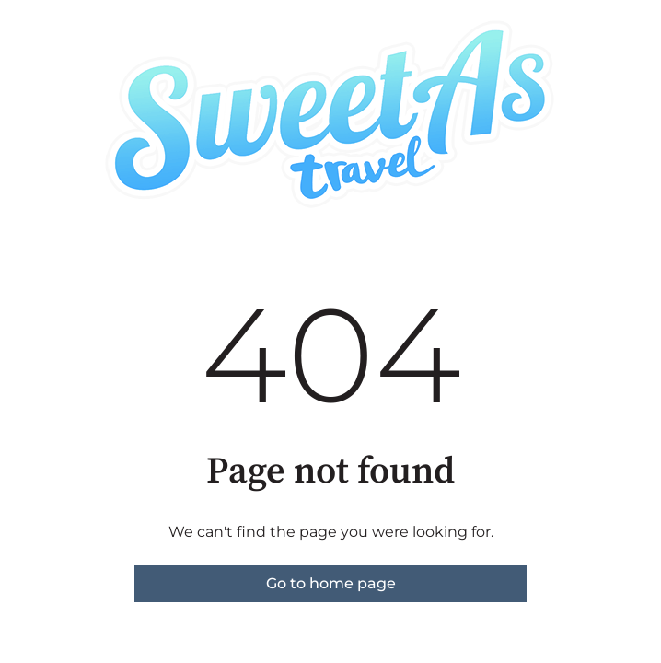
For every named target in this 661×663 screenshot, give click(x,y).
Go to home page (331, 583)
